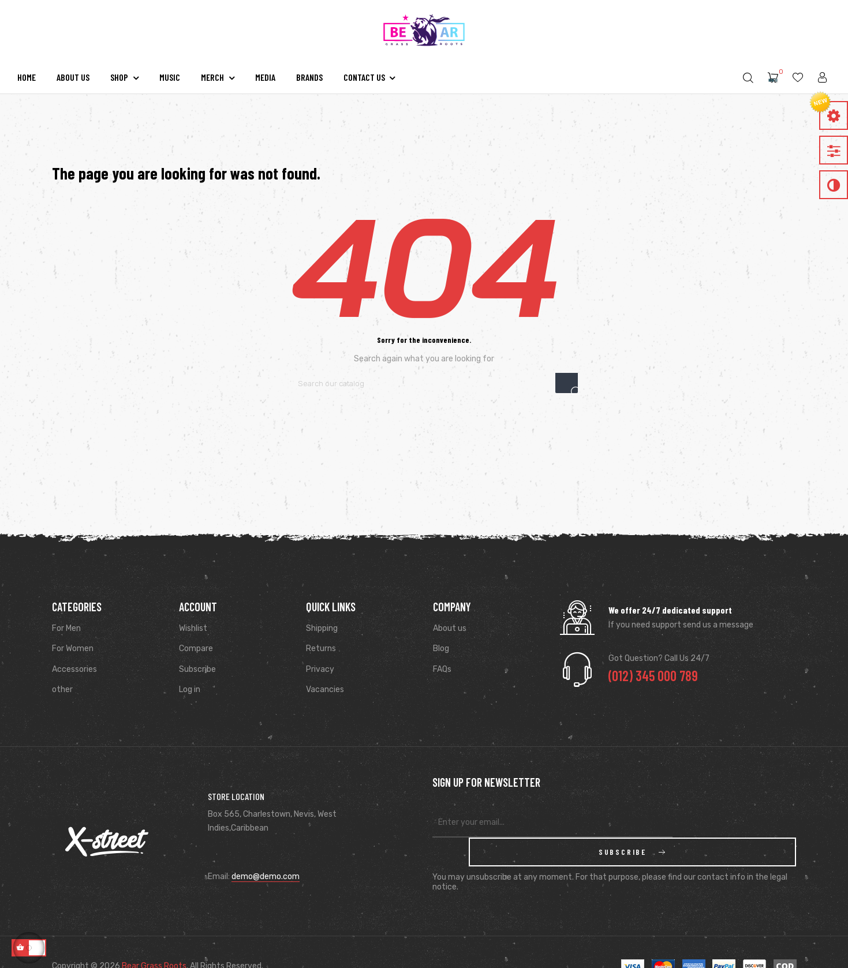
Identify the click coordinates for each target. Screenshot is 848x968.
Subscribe (197, 669)
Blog (441, 648)
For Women (73, 648)
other (62, 689)
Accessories (74, 669)
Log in (189, 689)
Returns (321, 648)
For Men (66, 628)
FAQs (442, 669)
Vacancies (325, 689)
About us (449, 628)
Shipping (322, 628)
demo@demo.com (265, 862)
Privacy (320, 669)
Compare (196, 648)
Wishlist (193, 628)
